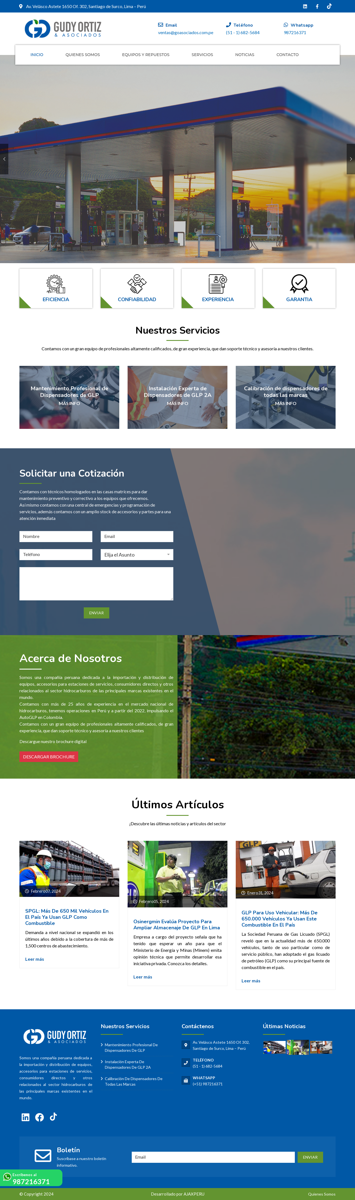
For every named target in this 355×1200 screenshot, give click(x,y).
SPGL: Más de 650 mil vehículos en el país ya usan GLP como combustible (66, 917)
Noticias (244, 54)
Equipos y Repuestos (145, 54)
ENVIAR (310, 1157)
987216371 (31, 1181)
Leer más (34, 959)
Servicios (202, 54)
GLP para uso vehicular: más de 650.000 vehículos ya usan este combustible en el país (280, 918)
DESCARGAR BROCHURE (49, 756)
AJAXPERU (194, 1193)
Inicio (37, 54)
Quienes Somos (82, 54)
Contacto (288, 54)
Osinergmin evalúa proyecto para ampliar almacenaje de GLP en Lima (176, 924)
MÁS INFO (69, 403)
